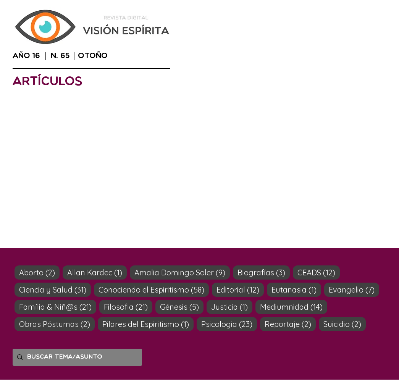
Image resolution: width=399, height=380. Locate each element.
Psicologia (229, 324)
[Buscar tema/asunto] (76, 357)
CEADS (318, 272)
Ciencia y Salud (55, 289)
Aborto (39, 272)
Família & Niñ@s (57, 307)
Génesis (182, 307)
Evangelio (354, 289)
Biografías (263, 272)
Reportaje (290, 324)
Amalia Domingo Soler (182, 272)
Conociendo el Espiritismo (154, 289)
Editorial (240, 289)
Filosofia (128, 307)
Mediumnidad (293, 307)
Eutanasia (296, 289)
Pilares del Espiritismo (148, 324)
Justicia (231, 307)
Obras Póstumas (57, 324)
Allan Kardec (97, 272)
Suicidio (344, 324)
